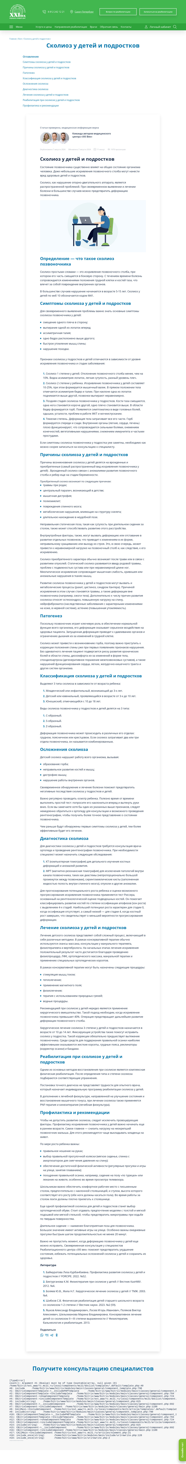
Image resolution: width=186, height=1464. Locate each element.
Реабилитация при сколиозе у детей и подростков (51, 100)
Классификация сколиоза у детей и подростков (49, 78)
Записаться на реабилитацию (158, 11)
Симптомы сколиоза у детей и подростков (46, 62)
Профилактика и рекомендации (41, 105)
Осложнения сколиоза (35, 83)
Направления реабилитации (71, 26)
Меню (16, 26)
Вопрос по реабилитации (118, 11)
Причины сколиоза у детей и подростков (46, 67)
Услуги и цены (44, 26)
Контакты (126, 26)
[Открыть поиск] (175, 27)
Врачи (93, 26)
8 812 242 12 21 (54, 11)
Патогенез (29, 72)
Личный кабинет (157, 27)
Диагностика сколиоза (35, 89)
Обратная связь (109, 26)
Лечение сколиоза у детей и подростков (45, 94)
